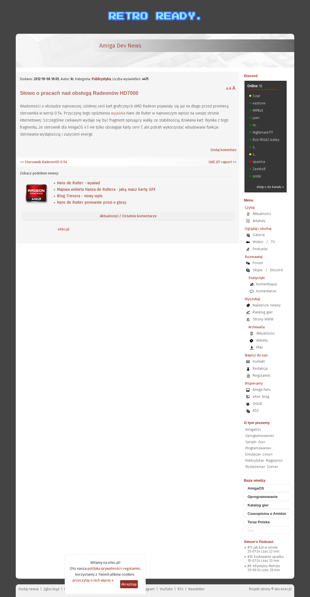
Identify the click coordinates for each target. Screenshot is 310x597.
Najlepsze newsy (266, 305)
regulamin (131, 568)
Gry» (261, 442)
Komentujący (266, 284)
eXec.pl (63, 229)
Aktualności (109, 216)
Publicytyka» (254, 461)
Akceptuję (129, 584)
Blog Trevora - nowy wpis (80, 196)
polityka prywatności (104, 568)
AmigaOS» (253, 430)
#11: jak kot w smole (263, 547)
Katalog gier (258, 505)
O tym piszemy (257, 423)
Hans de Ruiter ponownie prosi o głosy (91, 202)
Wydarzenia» (255, 467)
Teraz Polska (259, 522)
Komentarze (266, 291)
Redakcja (260, 368)
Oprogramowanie (263, 497)
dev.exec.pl (283, 589)
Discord (250, 76)
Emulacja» (253, 454)
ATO (256, 411)
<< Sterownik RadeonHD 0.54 (43, 162)
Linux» (268, 454)
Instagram (147, 589)
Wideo (258, 242)
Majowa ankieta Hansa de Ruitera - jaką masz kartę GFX (106, 189)
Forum (258, 263)
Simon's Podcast (258, 542)
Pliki (259, 347)
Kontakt (259, 361)
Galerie (259, 235)
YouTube (166, 589)
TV (273, 242)
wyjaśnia (118, 113)
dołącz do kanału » (270, 187)
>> (234, 162)
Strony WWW (263, 319)
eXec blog (261, 396)
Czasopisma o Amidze (267, 513)
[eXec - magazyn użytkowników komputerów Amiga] (49, 51)
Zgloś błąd (51, 589)
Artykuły (259, 221)
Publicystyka (101, 79)
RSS (180, 589)
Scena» (272, 467)
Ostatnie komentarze (139, 216)
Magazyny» (274, 461)
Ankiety (262, 340)
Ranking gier (263, 312)
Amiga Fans (262, 389)
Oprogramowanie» (259, 436)
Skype (257, 270)
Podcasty (260, 249)
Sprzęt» (251, 442)
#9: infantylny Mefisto (264, 566)
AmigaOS (256, 488)
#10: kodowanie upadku (266, 557)
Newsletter (196, 589)
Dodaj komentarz (224, 150)
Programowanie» (258, 448)
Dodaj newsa (29, 589)
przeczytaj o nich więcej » (93, 580)
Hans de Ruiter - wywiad (78, 183)
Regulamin (261, 375)
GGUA (257, 403)
